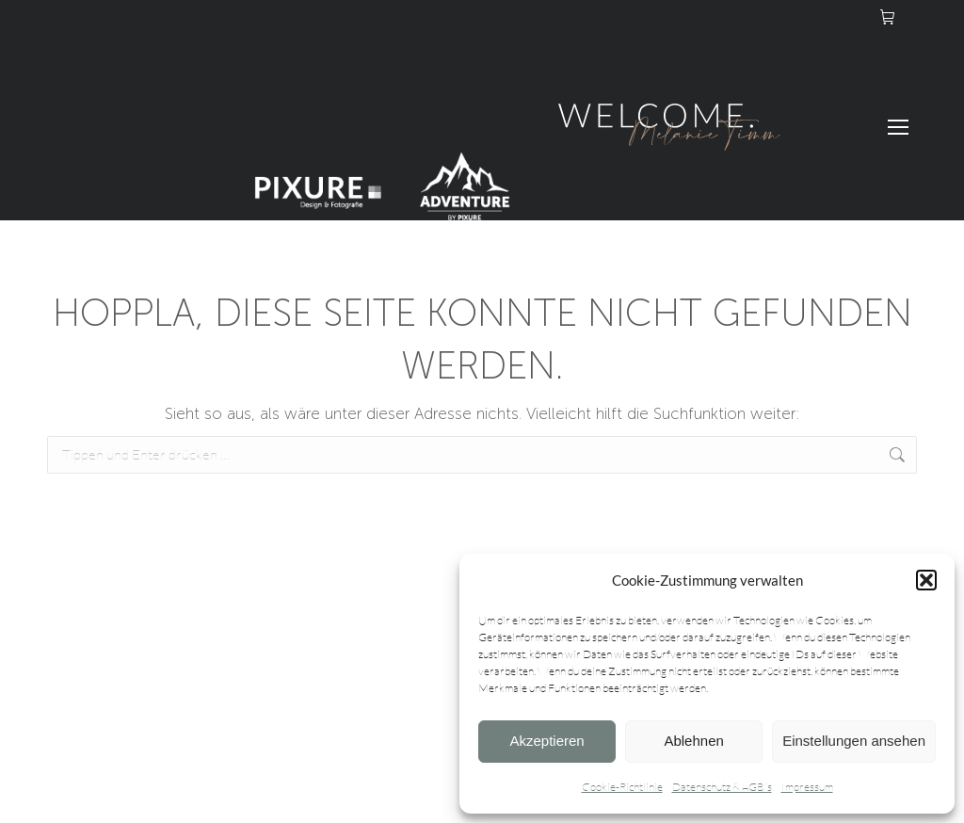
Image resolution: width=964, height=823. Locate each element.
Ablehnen (693, 741)
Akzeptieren (546, 741)
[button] (926, 580)
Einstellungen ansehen (853, 741)
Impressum (807, 787)
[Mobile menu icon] (898, 127)
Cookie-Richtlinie (622, 787)
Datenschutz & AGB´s (722, 787)
